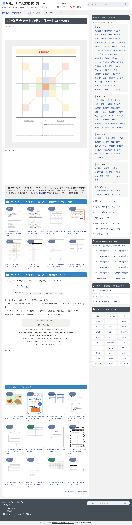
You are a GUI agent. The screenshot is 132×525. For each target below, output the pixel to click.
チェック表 (99, 176)
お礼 (113, 50)
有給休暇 (117, 104)
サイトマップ (124, 364)
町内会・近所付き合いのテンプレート (109, 207)
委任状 (114, 58)
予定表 (97, 194)
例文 (97, 316)
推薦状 (119, 127)
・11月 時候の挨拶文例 (101, 278)
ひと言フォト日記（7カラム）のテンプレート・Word (34, 266)
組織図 (97, 124)
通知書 (124, 321)
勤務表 (119, 116)
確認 (112, 62)
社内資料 (107, 31)
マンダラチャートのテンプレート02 (46, 320)
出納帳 (97, 150)
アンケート (107, 154)
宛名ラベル (115, 74)
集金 (104, 146)
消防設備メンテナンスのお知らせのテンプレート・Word (77, 419)
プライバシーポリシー (10, 508)
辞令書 (110, 100)
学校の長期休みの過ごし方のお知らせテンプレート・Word (14, 233)
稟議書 (106, 50)
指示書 (103, 42)
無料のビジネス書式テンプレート (14, 13)
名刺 (96, 120)
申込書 (116, 35)
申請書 (111, 42)
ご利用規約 (42, 193)
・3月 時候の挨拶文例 (101, 256)
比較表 (108, 82)
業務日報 (98, 168)
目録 (112, 127)
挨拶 (109, 35)
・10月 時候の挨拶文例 (120, 273)
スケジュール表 (100, 190)
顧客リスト (110, 176)
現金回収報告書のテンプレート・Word (14, 483)
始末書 (119, 112)
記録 (29, 13)
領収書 (97, 142)
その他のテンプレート (54, 293)
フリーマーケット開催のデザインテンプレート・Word (35, 419)
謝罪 (115, 82)
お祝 (115, 54)
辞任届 (111, 116)
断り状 (97, 78)
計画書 (117, 39)
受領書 (106, 58)
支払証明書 (107, 150)
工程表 (105, 194)
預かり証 (98, 70)
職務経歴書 (115, 108)
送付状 (97, 62)
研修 (110, 66)
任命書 (111, 112)
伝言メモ (114, 86)
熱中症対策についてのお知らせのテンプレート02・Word (35, 484)
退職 (96, 104)
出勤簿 (114, 168)
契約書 (103, 116)
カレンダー (115, 194)
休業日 (105, 86)
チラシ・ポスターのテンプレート (108, 212)
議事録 (106, 168)
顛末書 (119, 62)
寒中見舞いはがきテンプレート (107, 223)
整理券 (111, 78)
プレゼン (114, 46)
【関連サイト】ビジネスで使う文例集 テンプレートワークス (17, 515)
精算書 (116, 154)
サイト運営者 (7, 511)
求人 (96, 100)
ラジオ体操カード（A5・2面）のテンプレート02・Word (55, 419)
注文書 (105, 138)
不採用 (103, 112)
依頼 (102, 35)
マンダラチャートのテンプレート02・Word (14, 265)
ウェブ (111, 364)
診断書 (121, 124)
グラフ (111, 337)
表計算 (106, 70)
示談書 (113, 124)
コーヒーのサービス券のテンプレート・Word (35, 232)
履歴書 (105, 108)
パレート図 (99, 82)
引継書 (97, 66)
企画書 (110, 39)
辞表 (117, 100)
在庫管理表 (99, 172)
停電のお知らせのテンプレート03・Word (77, 232)
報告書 (116, 31)
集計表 (108, 172)
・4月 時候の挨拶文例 (120, 256)
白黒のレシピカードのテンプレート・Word (77, 483)
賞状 (106, 127)
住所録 (116, 172)
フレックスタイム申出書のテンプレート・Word (56, 265)
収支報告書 (115, 142)
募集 (102, 100)
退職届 (97, 108)
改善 (104, 66)
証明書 (105, 46)
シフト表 (98, 54)
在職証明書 (105, 120)
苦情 (121, 46)
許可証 (97, 46)
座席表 (114, 120)
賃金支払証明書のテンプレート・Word (56, 232)
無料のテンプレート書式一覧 (77, 491)
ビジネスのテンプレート (104, 23)
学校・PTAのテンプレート (105, 201)
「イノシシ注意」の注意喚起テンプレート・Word (14, 417)
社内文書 (98, 31)
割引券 (116, 150)
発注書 (97, 138)
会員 (118, 176)
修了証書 (98, 58)
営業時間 (120, 42)
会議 (96, 35)
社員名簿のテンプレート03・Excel (34, 450)
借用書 (111, 146)
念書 (123, 353)
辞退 (104, 78)
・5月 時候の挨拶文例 (101, 262)
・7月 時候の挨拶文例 (101, 267)
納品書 (121, 138)
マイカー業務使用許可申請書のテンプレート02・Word (14, 452)
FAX (123, 348)
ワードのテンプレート (33, 293)
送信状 (105, 74)
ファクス (97, 348)
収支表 (97, 146)
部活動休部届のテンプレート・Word (56, 450)
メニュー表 (116, 90)
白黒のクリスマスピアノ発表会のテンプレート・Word (77, 452)
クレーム (98, 50)
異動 (96, 116)
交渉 (102, 39)
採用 (96, 112)
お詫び (121, 50)
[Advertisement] (46, 33)
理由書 (97, 74)
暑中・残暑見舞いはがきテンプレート (109, 229)
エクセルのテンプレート (104, 291)
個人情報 (107, 54)
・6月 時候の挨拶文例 (120, 262)
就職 (109, 104)
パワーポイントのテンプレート (106, 302)
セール (97, 154)
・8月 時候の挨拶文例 (120, 267)
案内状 (97, 90)
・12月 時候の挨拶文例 (120, 278)
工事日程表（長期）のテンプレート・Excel (56, 483)
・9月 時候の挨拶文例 (101, 273)
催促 (117, 66)
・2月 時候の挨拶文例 (120, 251)
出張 (96, 39)
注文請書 (98, 158)
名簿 (96, 180)
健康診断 (98, 127)
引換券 (119, 78)
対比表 (97, 86)
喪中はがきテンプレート (104, 218)
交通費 (119, 146)
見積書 (113, 138)
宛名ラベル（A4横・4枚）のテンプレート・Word (76, 265)
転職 (102, 104)
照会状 (105, 62)
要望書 (114, 70)
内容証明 (123, 316)
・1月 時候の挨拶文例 (101, 251)
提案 (96, 42)
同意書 (105, 124)
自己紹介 (106, 90)
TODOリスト (114, 190)
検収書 (105, 142)
